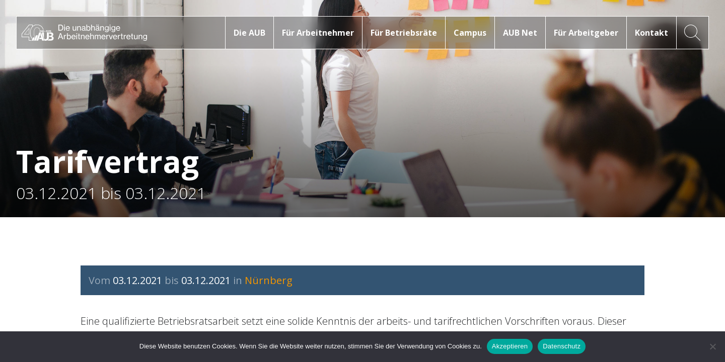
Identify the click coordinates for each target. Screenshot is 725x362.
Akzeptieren (510, 346)
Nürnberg (269, 280)
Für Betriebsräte (404, 32)
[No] (712, 346)
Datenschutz (562, 346)
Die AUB (249, 32)
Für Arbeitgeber (586, 32)
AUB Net (520, 32)
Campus (470, 32)
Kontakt (651, 32)
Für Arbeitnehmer (318, 32)
